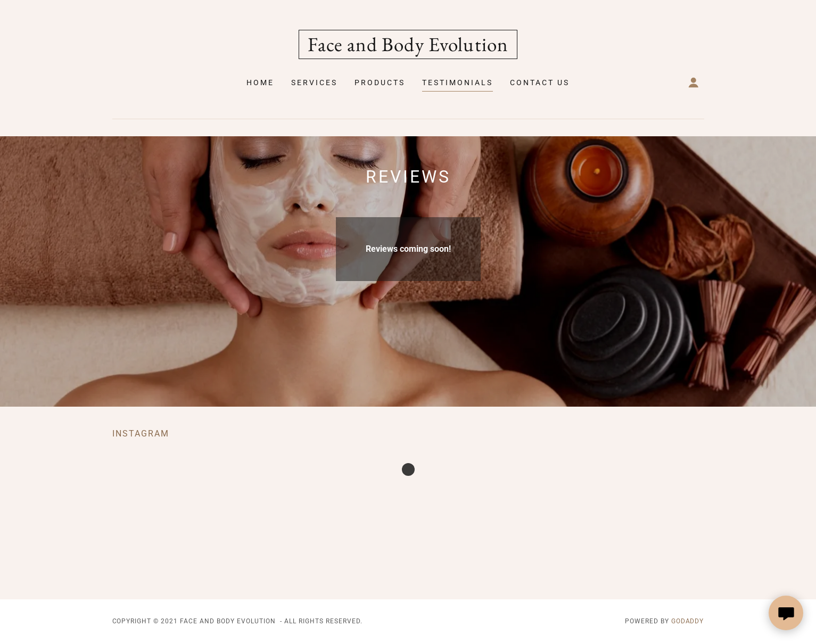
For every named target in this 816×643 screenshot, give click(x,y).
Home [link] (260, 82)
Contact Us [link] (540, 82)
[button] (693, 82)
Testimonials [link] (457, 82)
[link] (408, 48)
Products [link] (380, 82)
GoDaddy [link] (687, 621)
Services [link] (314, 82)
